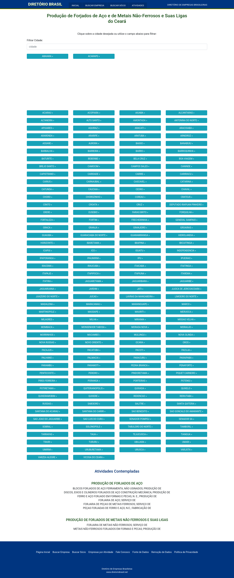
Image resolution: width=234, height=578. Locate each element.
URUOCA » (140, 449)
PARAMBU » (47, 365)
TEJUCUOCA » (140, 434)
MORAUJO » (186, 327)
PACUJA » (187, 350)
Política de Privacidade (186, 552)
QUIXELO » (186, 388)
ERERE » (47, 212)
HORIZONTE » (47, 243)
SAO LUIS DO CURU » (93, 419)
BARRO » (140, 151)
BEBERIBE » (94, 158)
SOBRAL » (47, 426)
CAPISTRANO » (47, 174)
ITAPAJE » (47, 273)
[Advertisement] (117, 84)
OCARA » (140, 342)
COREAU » (140, 197)
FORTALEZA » (48, 220)
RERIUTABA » (186, 396)
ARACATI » (140, 128)
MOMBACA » (47, 327)
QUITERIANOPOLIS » (93, 388)
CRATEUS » (186, 197)
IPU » (140, 258)
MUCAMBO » (93, 334)
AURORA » (94, 143)
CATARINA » (186, 181)
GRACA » (47, 227)
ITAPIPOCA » (93, 273)
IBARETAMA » (94, 243)
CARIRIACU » (186, 174)
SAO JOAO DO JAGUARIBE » (47, 419)
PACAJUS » (47, 350)
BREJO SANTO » (47, 166)
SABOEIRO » (94, 403)
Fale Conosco (123, 552)
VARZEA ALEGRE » (47, 457)
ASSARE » (48, 143)
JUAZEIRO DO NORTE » (47, 296)
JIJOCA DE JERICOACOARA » (186, 289)
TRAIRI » (47, 442)
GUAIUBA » (47, 235)
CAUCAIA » (93, 189)
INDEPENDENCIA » (186, 250)
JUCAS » (94, 296)
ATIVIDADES (138, 5)
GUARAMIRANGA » (140, 235)
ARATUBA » (140, 135)
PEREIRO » (94, 373)
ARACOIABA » (186, 128)
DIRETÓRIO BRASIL (45, 4)
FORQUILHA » (186, 212)
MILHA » (94, 319)
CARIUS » (47, 181)
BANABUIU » (186, 143)
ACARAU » (47, 112)
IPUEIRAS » (186, 258)
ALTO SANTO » (93, 120)
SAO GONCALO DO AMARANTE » (186, 411)
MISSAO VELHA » (186, 319)
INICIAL (75, 5)
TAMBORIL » (186, 426)
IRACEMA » (47, 266)
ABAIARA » (47, 56)
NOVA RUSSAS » (47, 342)
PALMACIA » (93, 357)
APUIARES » (47, 128)
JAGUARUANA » (47, 289)
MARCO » (186, 304)
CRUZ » (140, 204)
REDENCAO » (140, 396)
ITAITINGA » (186, 266)
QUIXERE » (94, 396)
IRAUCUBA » (94, 266)
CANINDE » (186, 166)
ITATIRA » (47, 281)
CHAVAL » (186, 189)
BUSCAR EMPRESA (94, 5)
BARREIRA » (94, 151)
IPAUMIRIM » (93, 258)
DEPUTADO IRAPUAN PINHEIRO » (186, 204)
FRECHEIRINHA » (140, 220)
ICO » (94, 250)
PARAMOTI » (93, 365)
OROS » (186, 342)
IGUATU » (140, 250)
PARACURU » (140, 357)
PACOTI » (140, 350)
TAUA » (94, 434)
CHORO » (47, 197)
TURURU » (94, 442)
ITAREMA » (186, 273)
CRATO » (47, 204)
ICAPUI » (47, 250)
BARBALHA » (47, 151)
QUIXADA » (140, 388)
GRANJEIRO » (140, 227)
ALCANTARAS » (186, 112)
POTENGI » (186, 380)
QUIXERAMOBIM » (47, 396)
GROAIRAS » (186, 227)
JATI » (140, 289)
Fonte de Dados (140, 552)
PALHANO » (47, 357)
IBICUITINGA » (186, 243)
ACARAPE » (94, 56)
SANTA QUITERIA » (186, 403)
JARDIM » (94, 289)
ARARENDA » (47, 135)
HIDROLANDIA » (186, 235)
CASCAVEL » (140, 181)
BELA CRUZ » (140, 158)
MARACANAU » (94, 304)
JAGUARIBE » (186, 281)
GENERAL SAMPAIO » (186, 220)
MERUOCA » (186, 312)
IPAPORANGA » (47, 258)
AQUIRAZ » (93, 128)
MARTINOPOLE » (47, 312)
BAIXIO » (140, 143)
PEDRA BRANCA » (140, 365)
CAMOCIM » (94, 166)
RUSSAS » (48, 403)
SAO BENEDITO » (140, 411)
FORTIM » (94, 220)
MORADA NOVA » (140, 327)
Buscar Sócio (79, 552)
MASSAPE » (94, 312)
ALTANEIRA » (47, 120)
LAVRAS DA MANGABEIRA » (140, 296)
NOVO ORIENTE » (94, 342)
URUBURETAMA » (94, 449)
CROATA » (94, 204)
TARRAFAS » (47, 434)
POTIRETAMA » (47, 388)
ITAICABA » (140, 266)
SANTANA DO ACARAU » (47, 411)
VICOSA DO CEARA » (93, 457)
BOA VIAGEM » (186, 158)
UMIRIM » (47, 449)
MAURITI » (140, 312)
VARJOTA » (186, 449)
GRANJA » (94, 227)
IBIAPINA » (140, 243)
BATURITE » (47, 158)
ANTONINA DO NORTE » (186, 120)
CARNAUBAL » (93, 181)
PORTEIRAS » (140, 380)
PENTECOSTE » (47, 373)
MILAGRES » (47, 319)
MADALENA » (47, 304)
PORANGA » (94, 380)
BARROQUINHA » (186, 151)
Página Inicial (43, 552)
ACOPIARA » (94, 112)
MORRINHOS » (47, 334)
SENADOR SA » (186, 419)
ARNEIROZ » (186, 135)
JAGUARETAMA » (94, 281)
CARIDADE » (94, 174)
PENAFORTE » (186, 365)
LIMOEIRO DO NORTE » (186, 296)
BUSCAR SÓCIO (118, 5)
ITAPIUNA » (140, 273)
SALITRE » (140, 403)
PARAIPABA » (186, 357)
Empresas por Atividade (100, 552)
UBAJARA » (140, 442)
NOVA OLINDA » (186, 334)
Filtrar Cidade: (35, 40)
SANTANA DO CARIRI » (93, 411)
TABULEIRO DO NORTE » (140, 426)
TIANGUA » (186, 434)
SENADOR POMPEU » (140, 419)
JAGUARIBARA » (140, 281)
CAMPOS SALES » (140, 166)
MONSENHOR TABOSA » (93, 327)
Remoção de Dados (161, 552)
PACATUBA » (93, 350)
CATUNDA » (47, 189)
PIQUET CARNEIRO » (186, 373)
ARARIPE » (93, 135)
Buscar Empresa (61, 552)
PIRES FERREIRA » (47, 380)
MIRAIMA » (140, 319)
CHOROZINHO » (94, 197)
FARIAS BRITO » (140, 212)
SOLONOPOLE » (94, 426)
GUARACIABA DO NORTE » (93, 235)
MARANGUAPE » (140, 304)
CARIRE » (140, 174)
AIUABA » (140, 112)
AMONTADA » (140, 120)
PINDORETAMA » (140, 373)
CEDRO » (140, 189)
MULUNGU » (140, 334)
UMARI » (186, 442)
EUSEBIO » (94, 212)
